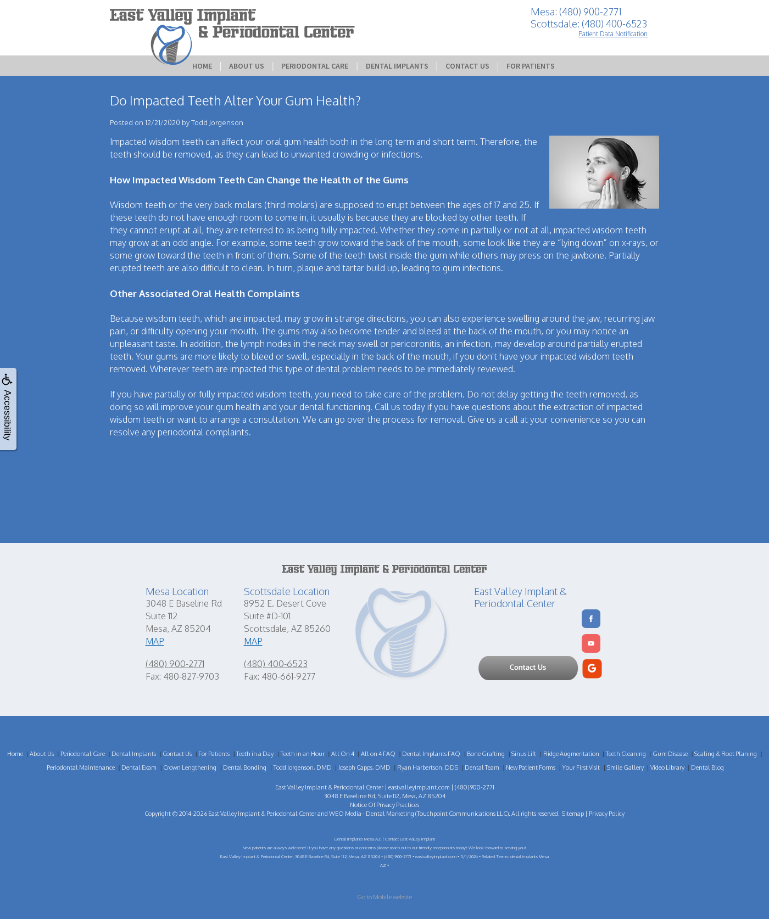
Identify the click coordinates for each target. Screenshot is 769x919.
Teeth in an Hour (303, 754)
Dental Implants (397, 66)
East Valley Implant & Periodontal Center (262, 813)
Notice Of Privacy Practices (384, 805)
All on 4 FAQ (378, 754)
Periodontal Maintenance (81, 767)
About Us (246, 66)
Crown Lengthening (189, 767)
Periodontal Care (314, 66)
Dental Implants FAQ (431, 754)
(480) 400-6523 (276, 663)
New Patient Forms (530, 767)
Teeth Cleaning (626, 754)
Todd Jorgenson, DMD (303, 767)
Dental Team (482, 767)
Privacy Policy (607, 813)
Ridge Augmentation (571, 754)
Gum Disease (670, 754)
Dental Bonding (244, 767)
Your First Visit (581, 767)
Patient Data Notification (613, 34)
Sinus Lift (523, 754)
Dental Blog (707, 767)
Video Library (667, 767)
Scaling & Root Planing (725, 754)
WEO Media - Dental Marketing (371, 813)
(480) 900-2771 (175, 663)
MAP (155, 641)
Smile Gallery (625, 767)
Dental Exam (139, 767)
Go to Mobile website (384, 897)
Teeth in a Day (255, 754)
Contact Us (467, 66)
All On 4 (342, 754)
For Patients (530, 66)
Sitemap (573, 813)
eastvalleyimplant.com (419, 787)
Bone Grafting (486, 754)
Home (202, 66)
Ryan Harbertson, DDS (427, 767)
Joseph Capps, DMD (364, 767)
